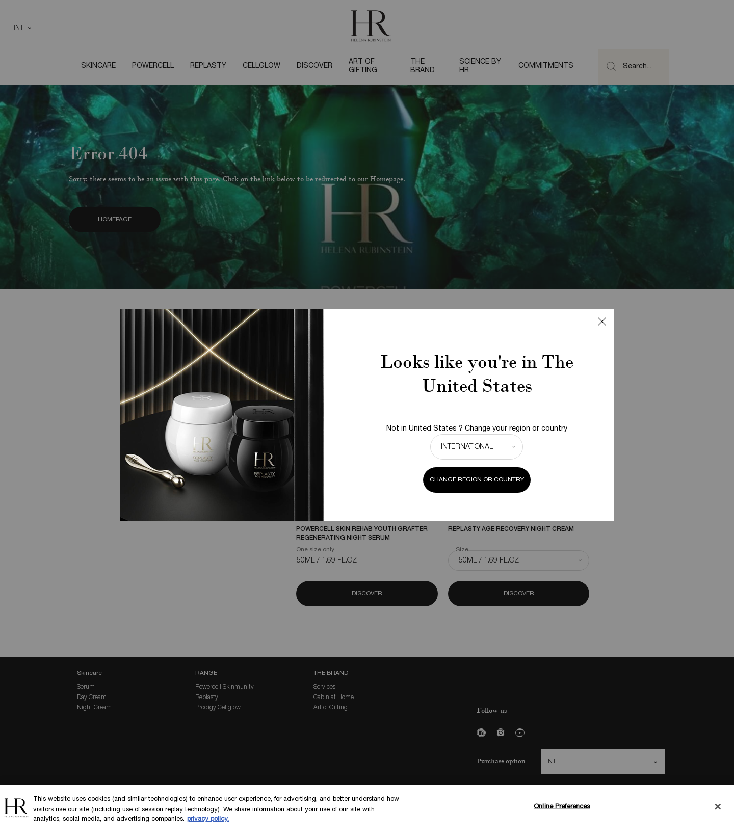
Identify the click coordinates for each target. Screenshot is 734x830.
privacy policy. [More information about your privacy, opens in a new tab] (208, 820)
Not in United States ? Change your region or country (476, 428)
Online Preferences (562, 807)
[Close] (717, 806)
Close (602, 321)
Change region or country (477, 480)
